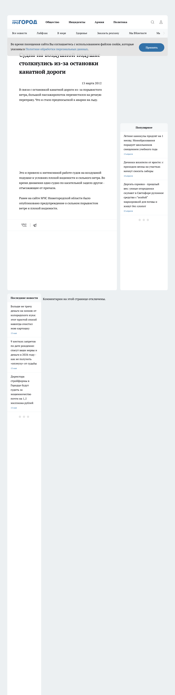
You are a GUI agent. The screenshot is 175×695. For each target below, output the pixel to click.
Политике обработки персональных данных (57, 49)
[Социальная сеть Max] (135, 577)
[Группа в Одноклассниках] (144, 571)
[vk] (24, 225)
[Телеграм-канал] (152, 571)
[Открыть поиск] (152, 22)
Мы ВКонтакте (138, 33)
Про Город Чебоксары (42, 565)
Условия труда (14, 596)
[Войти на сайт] (161, 22)
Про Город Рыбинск (66, 574)
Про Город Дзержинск (17, 565)
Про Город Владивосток (43, 578)
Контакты (96, 591)
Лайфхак (42, 33)
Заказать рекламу (108, 33)
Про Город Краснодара (68, 578)
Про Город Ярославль (17, 578)
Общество (52, 22)
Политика (120, 22)
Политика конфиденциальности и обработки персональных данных (39, 665)
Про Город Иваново (116, 565)
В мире (61, 33)
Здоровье (81, 33)
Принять (152, 47)
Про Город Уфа (89, 574)
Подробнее (13, 660)
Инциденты (77, 22)
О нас (52, 591)
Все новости (19, 33)
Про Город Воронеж (91, 565)
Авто (51, 596)
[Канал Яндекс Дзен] (161, 571)
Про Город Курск (40, 574)
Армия (99, 22)
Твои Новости (114, 574)
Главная (11, 600)
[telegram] (36, 225)
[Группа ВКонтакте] (135, 571)
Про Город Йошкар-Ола (18, 574)
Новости (96, 596)
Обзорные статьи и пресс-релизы (23, 591)
